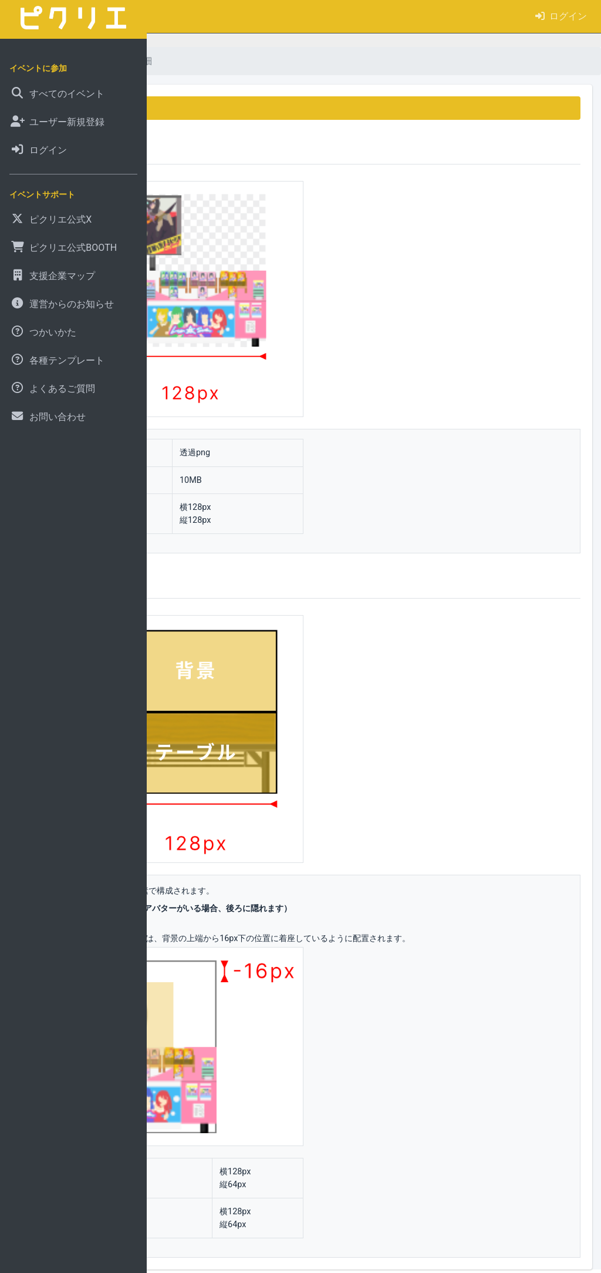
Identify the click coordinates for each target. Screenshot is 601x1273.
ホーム (170, 60)
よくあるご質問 (231, 60)
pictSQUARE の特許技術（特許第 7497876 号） (377, 1260)
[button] (164, 16)
